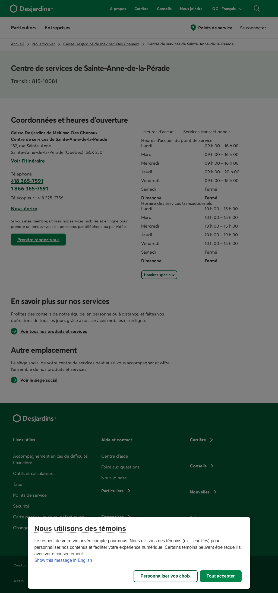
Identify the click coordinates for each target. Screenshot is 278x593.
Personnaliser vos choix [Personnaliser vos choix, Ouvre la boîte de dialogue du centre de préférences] (166, 576)
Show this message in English (63, 560)
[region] (139, 553)
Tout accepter (221, 576)
